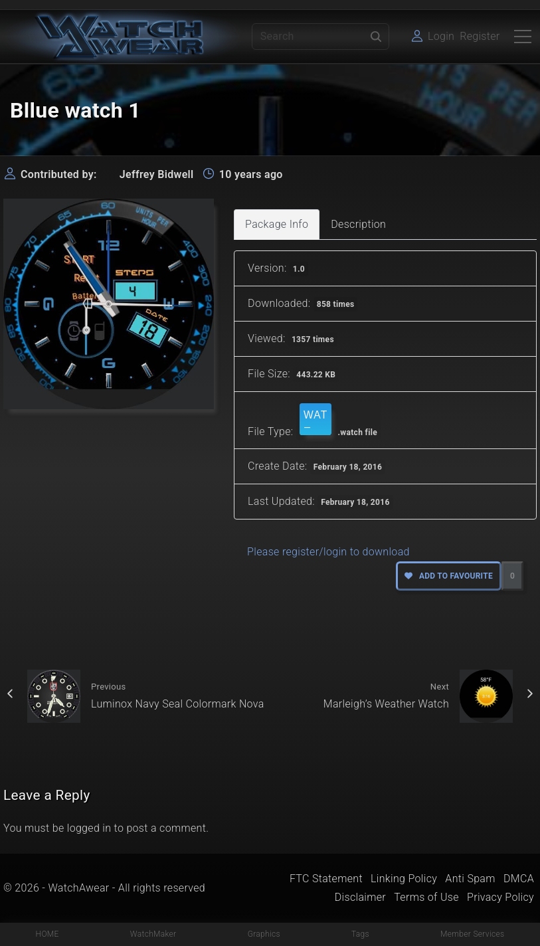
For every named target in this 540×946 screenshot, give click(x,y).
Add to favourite (449, 576)
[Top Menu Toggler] (523, 36)
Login (441, 36)
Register (479, 36)
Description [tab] (358, 224)
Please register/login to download (328, 551)
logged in (89, 828)
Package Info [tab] (276, 224)
